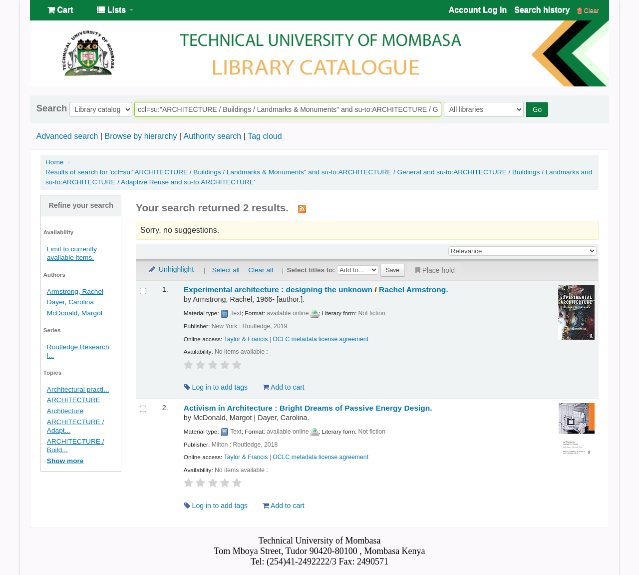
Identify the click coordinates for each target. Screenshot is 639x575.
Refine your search (80, 205)
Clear (588, 10)
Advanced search (67, 136)
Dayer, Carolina (70, 302)
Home (54, 162)
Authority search (212, 136)
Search (51, 108)
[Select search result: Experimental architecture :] (143, 291)
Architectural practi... (78, 389)
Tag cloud (265, 136)
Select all (226, 270)
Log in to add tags (216, 387)
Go (537, 109)
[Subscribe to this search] (302, 208)
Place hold (434, 270)
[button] (60, 10)
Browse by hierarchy (140, 136)
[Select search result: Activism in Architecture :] (143, 409)
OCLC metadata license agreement (320, 339)
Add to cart (284, 387)
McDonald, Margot (75, 313)
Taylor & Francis (246, 339)
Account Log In (478, 9)
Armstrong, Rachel (75, 291)
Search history (542, 9)
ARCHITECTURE (73, 400)
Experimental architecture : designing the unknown (316, 289)
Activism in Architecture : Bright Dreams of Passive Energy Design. (308, 408)
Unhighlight (171, 269)
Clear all (260, 270)
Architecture (65, 411)
